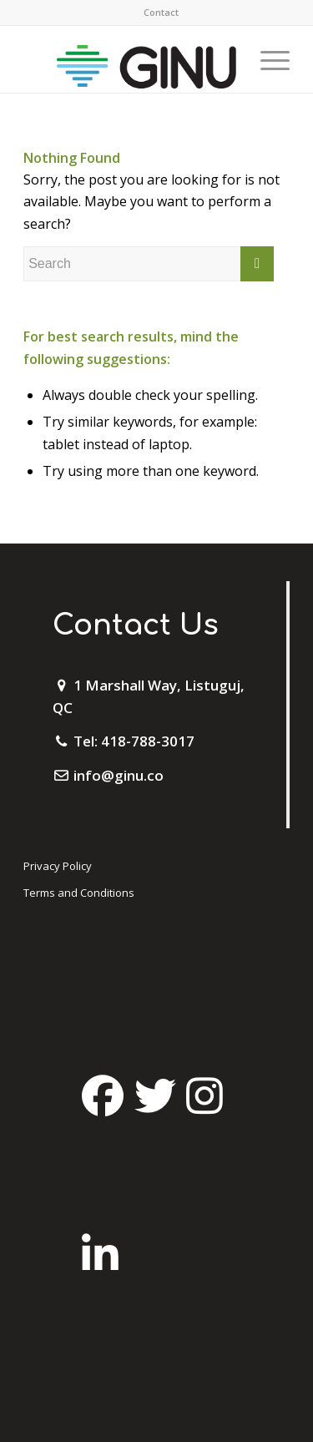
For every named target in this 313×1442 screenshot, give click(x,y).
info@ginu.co (118, 775)
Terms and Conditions (78, 892)
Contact (161, 12)
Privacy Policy (57, 865)
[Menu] (267, 59)
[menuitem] (161, 12)
